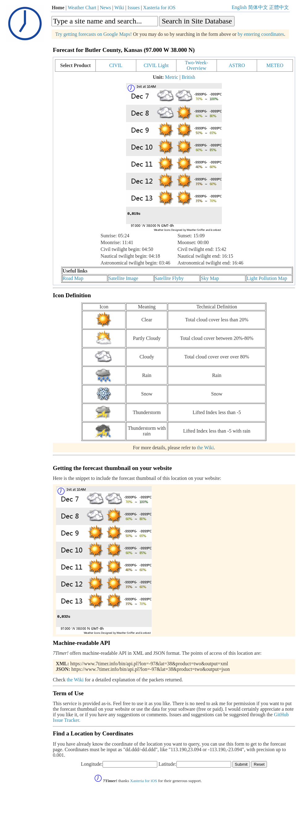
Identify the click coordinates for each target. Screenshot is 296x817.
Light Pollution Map (267, 278)
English (239, 7)
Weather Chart (82, 7)
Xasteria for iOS (159, 7)
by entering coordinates (261, 34)
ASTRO (237, 65)
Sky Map (210, 278)
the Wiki (205, 447)
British (188, 77)
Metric (171, 77)
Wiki (119, 7)
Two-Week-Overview (196, 65)
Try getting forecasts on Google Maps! (93, 34)
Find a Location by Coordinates (93, 733)
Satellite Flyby (169, 278)
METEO (274, 65)
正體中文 (279, 7)
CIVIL (115, 65)
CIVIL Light (156, 65)
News (105, 7)
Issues (134, 7)
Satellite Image (123, 278)
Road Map (73, 278)
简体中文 (258, 7)
